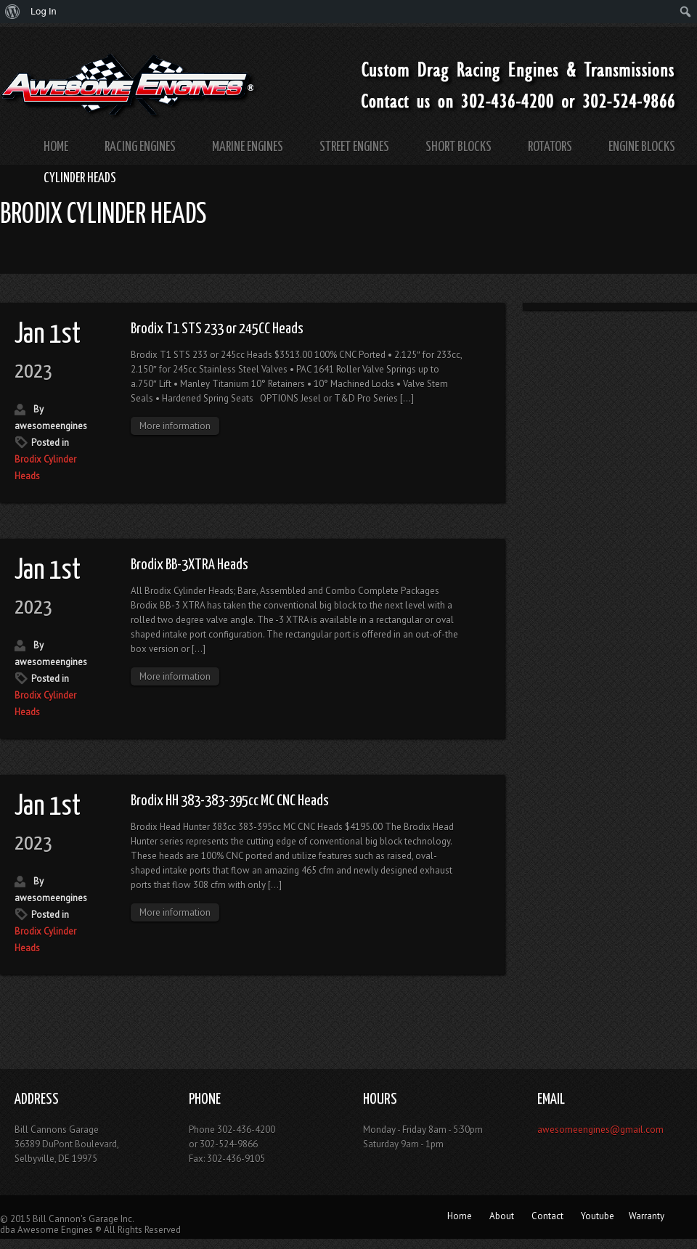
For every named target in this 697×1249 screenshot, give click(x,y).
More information (175, 426)
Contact (547, 1216)
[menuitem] (12, 11)
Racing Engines (140, 147)
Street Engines (354, 147)
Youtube (597, 1216)
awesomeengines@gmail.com (600, 1129)
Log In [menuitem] (43, 11)
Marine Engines (247, 147)
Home (56, 147)
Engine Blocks (641, 147)
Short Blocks (458, 147)
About (501, 1216)
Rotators (550, 147)
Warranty (646, 1216)
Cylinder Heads (80, 178)
